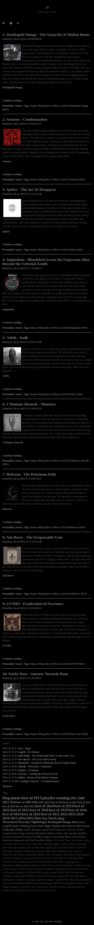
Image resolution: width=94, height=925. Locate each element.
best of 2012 (50, 814)
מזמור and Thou (61, 840)
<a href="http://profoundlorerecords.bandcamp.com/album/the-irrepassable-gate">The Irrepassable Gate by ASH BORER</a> (47, 582)
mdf (4, 847)
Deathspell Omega (12, 87)
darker (71, 847)
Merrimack (70, 833)
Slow (49, 854)
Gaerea (6, 836)
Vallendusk (51, 851)
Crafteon (19, 879)
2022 (31, 806)
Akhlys (19, 829)
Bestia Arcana (33, 883)
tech (29, 844)
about (81, 822)
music (16, 798)
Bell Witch (59, 883)
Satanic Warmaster (12, 858)
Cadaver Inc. (62, 879)
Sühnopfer (31, 854)
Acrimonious (38, 890)
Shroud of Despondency (77, 854)
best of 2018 (57, 802)
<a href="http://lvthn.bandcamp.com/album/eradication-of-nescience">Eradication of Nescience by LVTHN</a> (47, 652)
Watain (18, 851)
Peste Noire (37, 825)
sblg (34, 844)
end (59, 847)
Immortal (73, 869)
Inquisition (8, 309)
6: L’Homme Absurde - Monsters (29, 404)
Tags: (27, 105)
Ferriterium (76, 872)
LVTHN (6, 645)
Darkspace (8, 879)
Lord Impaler (65, 865)
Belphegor (47, 883)
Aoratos (62, 886)
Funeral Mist (73, 825)
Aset (33, 886)
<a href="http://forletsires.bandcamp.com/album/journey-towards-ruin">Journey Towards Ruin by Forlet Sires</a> (47, 722)
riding (60, 818)
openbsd (47, 829)
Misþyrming (22, 865)
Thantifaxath (9, 854)
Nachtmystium (25, 861)
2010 (13, 802)
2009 (81, 798)
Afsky (48, 840)
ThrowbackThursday (16, 822)
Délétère (30, 876)
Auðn (79, 883)
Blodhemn (20, 883)
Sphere (42, 854)
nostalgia (82, 844)
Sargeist (7, 833)
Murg (49, 861)
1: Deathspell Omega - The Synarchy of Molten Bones (46, 35)
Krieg (29, 869)
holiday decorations (29, 847)
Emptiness (8, 876)
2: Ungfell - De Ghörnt (27, 752)
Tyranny (77, 851)
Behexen (7, 509)
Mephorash (58, 825)
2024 (64, 814)
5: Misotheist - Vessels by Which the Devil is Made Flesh (45, 762)
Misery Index (55, 833)
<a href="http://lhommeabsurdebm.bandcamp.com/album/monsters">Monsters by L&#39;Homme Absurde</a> (47, 449)
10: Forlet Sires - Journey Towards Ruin (35, 674)
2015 (14, 818)
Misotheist (41, 833)
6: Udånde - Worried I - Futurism (33, 766)
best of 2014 (31, 814)
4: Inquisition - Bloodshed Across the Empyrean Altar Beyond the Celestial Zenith (46, 262)
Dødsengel (19, 876)
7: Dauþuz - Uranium (26, 770)
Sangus (28, 858)
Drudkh (37, 836)
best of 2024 (44, 806)
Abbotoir (51, 890)
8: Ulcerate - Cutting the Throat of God (36, 773)
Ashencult (18, 840)
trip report (13, 844)
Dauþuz (47, 836)
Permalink (8, 105)
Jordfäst (82, 833)
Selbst (80, 829)
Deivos (83, 876)
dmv (64, 847)
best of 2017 (70, 802)
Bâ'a (71, 879)
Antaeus (6, 161)
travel (23, 844)
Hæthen (83, 869)
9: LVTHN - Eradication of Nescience (32, 604)
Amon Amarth (10, 890)
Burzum (79, 879)
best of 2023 (63, 806)
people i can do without (63, 844)
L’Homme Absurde (12, 442)
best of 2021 (19, 810)
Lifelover (79, 865)
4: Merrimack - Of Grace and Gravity (35, 759)
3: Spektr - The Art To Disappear (29, 189)
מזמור (5, 376)
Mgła (47, 825)
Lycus (54, 865)
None (14, 861)
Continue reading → (13, 100)
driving (56, 829)
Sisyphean (57, 854)
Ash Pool (30, 840)
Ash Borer (8, 575)
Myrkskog (39, 861)
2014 (22, 818)
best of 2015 (11, 814)
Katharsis (38, 869)
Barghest (71, 883)
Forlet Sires (8, 715)
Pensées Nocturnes (43, 858)
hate (42, 847)
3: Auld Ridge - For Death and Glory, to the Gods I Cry (45, 755)
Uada (69, 851)
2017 (47, 802)
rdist (39, 844)
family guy (51, 847)
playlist (48, 798)
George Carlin (49, 872)
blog (6, 798)
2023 (72, 814)
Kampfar (49, 869)
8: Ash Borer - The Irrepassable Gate (32, 537)
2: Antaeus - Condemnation (24, 119)
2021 (5, 802)
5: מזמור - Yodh (15, 338)
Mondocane (8, 865)
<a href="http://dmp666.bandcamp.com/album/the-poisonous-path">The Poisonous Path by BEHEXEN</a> (47, 516)
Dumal (39, 876)
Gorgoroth (20, 872)
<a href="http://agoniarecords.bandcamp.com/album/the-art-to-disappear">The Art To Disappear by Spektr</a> (47, 238)
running (63, 798)
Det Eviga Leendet (54, 876)
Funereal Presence (21, 836)
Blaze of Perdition (75, 836)
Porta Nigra (19, 833)
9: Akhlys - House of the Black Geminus (36, 777)
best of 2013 (84, 802)
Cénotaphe (58, 836)
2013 (37, 798)
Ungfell (6, 825)
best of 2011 (8, 806)
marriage (12, 847)
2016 (6, 818)
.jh (47, 7)
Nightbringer (39, 822)
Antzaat (71, 886)
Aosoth (53, 886)
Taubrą (21, 854)
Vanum (40, 851)
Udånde (61, 851)
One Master (59, 858)
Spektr (6, 231)
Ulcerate (71, 829)
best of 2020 (39, 810)
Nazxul (30, 833)
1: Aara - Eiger (23, 748)
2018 (35, 802)
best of (27, 798)
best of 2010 (22, 806)
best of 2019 (58, 810)
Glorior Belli (33, 872)
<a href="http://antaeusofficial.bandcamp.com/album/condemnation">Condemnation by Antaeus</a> (47, 168)
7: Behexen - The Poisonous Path (29, 474)
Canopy (50, 879)
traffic (27, 829)
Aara (74, 822)
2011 (73, 798)
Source (19, 105)
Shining (25, 825)
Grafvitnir (8, 872)
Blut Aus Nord (45, 818)
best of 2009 (23, 802)
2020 (80, 814)
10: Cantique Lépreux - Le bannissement (37, 781)
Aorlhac (40, 840)
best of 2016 (77, 810)
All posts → (8, 786)
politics (47, 844)
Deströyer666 (72, 876)
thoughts (37, 829)
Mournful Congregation (66, 861)
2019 (41, 802)
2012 (30, 818)
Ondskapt (72, 858)
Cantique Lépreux (35, 879)
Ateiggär (14, 886)
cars (63, 829)
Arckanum (43, 886)
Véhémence (29, 851)
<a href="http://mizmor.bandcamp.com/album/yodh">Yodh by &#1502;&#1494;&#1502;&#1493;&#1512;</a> (47, 382)
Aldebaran (24, 890)
